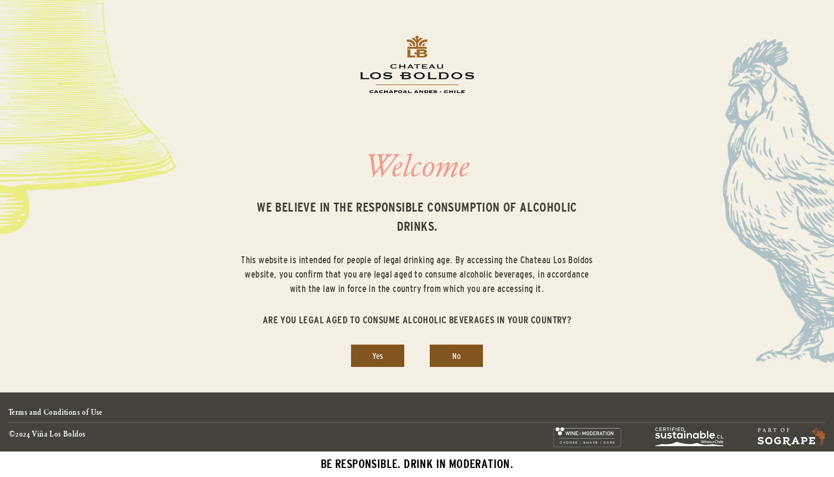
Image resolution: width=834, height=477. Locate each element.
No (456, 356)
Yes (377, 356)
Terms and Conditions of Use (56, 411)
